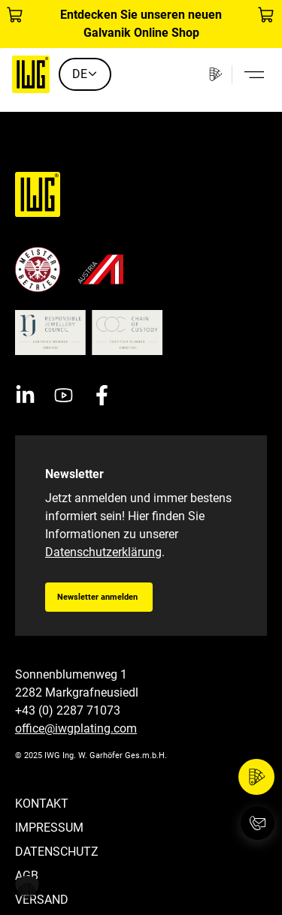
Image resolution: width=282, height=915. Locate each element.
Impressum (49, 827)
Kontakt (41, 803)
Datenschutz (57, 851)
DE (85, 74)
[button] (27, 888)
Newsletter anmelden (97, 597)
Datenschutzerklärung (103, 552)
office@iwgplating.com (76, 728)
